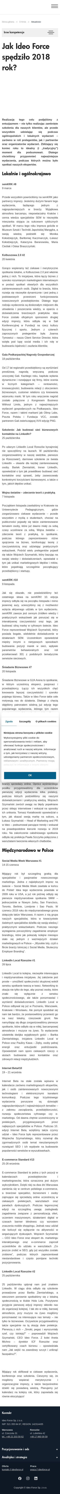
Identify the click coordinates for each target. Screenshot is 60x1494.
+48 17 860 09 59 (39, 1436)
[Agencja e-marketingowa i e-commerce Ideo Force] (18, 6)
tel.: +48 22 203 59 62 (13, 1436)
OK (30, 775)
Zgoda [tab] (9, 721)
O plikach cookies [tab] (46, 721)
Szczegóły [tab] (25, 721)
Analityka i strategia (14, 1457)
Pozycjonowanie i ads (15, 1449)
